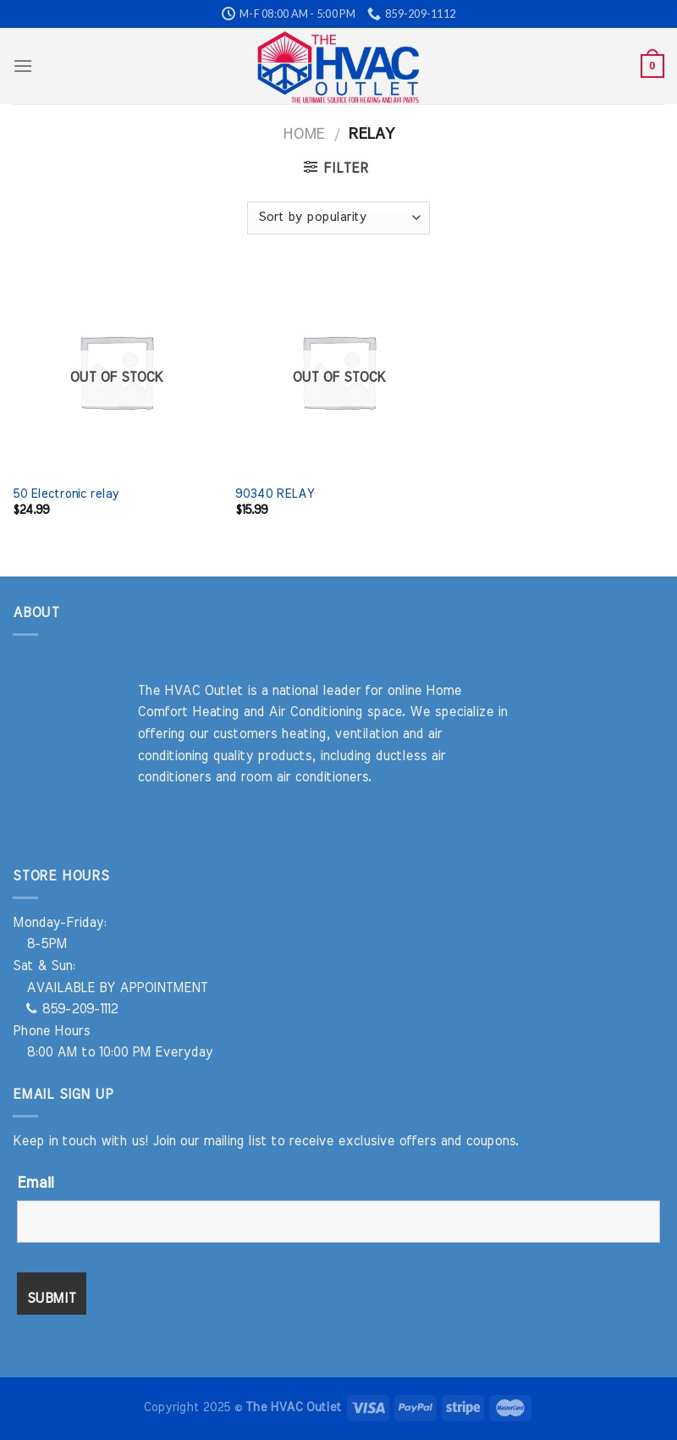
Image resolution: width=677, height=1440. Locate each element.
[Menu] (23, 65)
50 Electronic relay (65, 494)
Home (303, 134)
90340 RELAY (274, 494)
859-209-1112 (72, 1009)
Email (35, 1183)
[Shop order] (338, 217)
